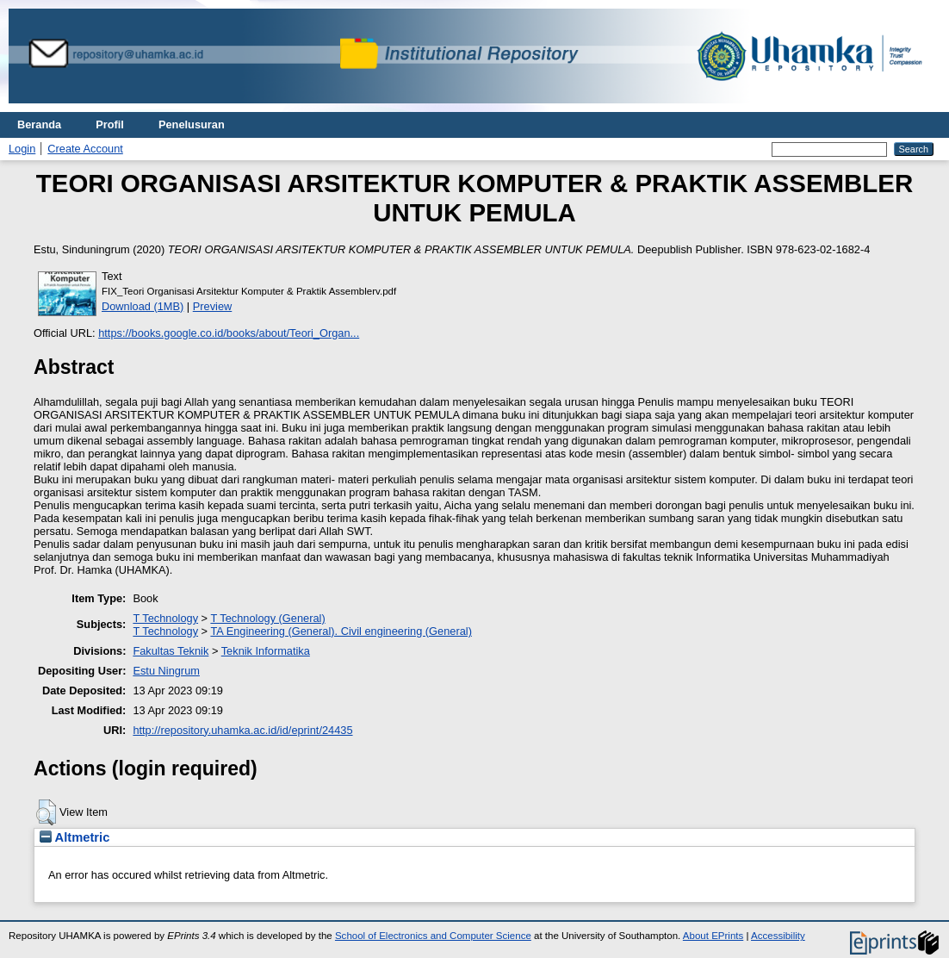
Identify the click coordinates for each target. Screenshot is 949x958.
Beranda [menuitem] (39, 124)
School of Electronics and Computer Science (433, 935)
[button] (46, 812)
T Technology (165, 618)
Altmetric (74, 837)
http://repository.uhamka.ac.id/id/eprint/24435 (242, 730)
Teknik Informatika (265, 650)
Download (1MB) (142, 306)
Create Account (85, 148)
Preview (213, 306)
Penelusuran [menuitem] (191, 124)
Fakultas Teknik (170, 650)
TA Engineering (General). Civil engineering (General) (340, 631)
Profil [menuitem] (110, 124)
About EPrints (713, 935)
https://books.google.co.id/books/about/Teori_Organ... (228, 333)
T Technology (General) (267, 618)
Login (22, 148)
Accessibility (778, 935)
